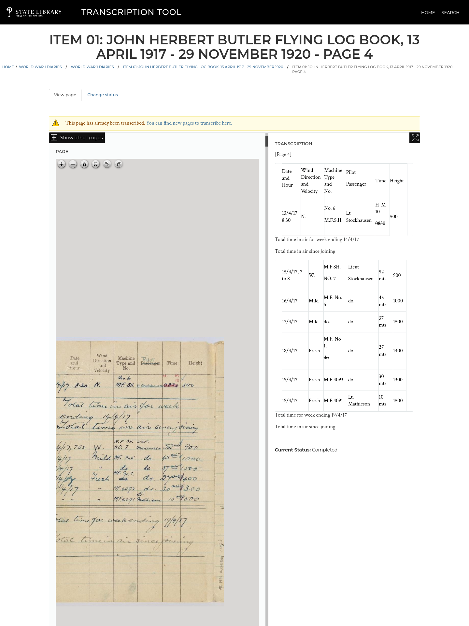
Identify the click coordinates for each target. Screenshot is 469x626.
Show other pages (81, 138)
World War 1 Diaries (92, 67)
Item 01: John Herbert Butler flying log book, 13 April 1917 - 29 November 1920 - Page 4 (373, 69)
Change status (102, 94)
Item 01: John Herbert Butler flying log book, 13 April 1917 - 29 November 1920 (203, 67)
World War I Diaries (40, 67)
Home (428, 12)
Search (451, 12)
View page (67, 94)
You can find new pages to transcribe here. (189, 123)
